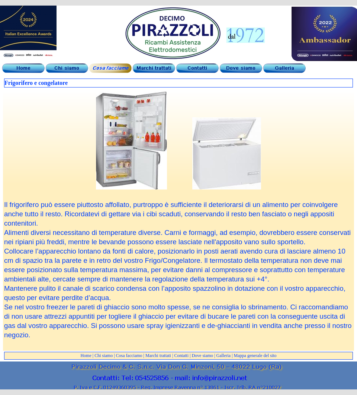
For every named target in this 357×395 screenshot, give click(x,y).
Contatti (181, 355)
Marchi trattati (158, 355)
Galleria (223, 355)
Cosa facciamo (129, 355)
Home (85, 355)
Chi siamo (103, 355)
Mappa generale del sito (255, 355)
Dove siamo (202, 355)
